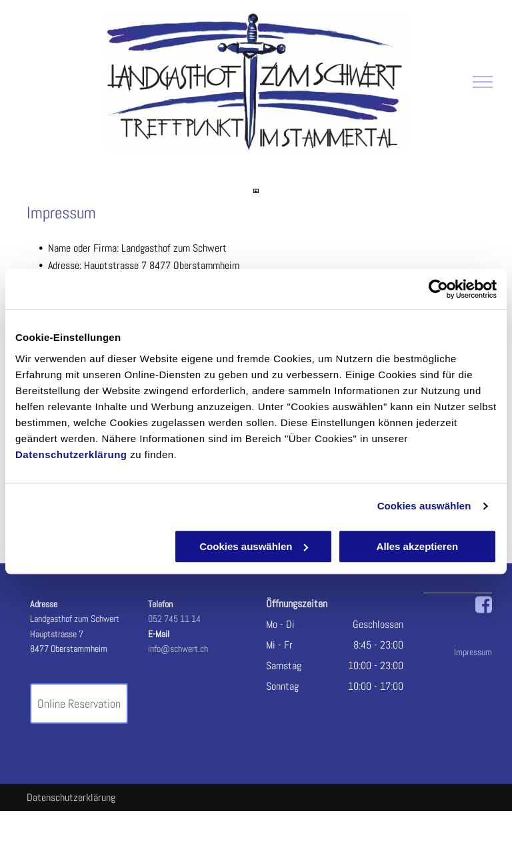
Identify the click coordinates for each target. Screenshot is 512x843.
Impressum (473, 652)
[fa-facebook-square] (483, 611)
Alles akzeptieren (418, 546)
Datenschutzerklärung (71, 454)
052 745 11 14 (174, 619)
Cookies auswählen (424, 505)
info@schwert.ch (178, 649)
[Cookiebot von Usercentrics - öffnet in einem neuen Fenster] (438, 289)
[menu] (482, 82)
